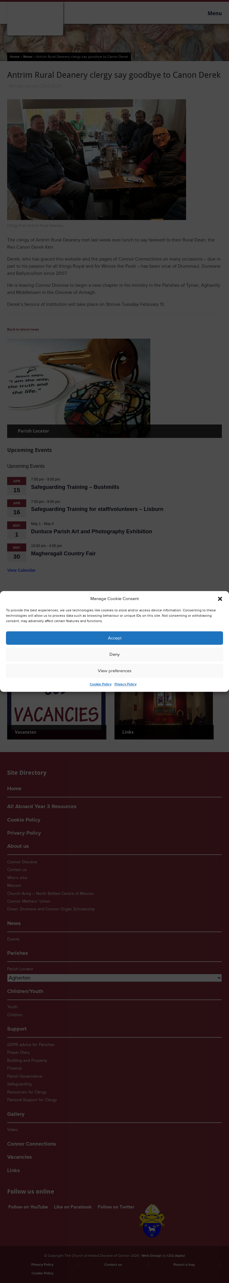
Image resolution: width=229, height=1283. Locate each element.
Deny (114, 654)
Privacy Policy (125, 684)
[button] (220, 599)
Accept (114, 638)
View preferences (114, 671)
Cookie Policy (101, 684)
